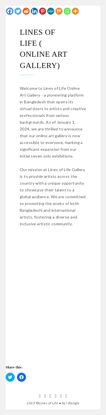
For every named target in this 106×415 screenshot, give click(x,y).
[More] (75, 11)
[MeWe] (50, 11)
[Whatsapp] (67, 11)
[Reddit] (26, 11)
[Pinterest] (42, 11)
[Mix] (58, 11)
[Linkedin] (34, 11)
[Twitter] (17, 11)
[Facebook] (9, 11)
